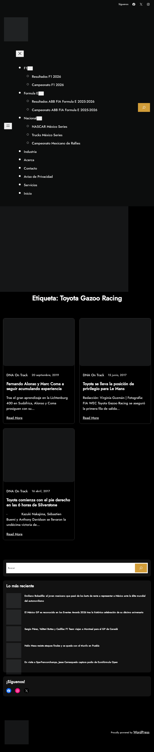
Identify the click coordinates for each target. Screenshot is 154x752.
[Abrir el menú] (8, 126)
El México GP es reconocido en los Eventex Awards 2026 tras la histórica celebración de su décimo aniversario (83, 612)
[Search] (141, 568)
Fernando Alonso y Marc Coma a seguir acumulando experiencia (35, 386)
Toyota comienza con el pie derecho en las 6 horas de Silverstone (38, 502)
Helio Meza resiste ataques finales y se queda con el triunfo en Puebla (61, 646)
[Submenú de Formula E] (41, 93)
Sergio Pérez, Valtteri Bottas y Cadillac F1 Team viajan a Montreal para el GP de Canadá (71, 629)
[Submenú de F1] (30, 68)
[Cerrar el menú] (20, 53)
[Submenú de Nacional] (39, 118)
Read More (14, 417)
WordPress (141, 732)
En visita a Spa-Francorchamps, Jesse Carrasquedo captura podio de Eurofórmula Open (71, 662)
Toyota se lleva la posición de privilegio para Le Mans (108, 386)
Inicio (28, 193)
